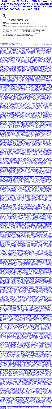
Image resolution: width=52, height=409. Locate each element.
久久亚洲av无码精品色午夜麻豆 (43, 188)
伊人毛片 (28, 291)
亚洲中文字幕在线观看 (46, 243)
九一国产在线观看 (44, 62)
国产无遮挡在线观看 (10, 197)
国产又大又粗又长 (8, 159)
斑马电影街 (13, 363)
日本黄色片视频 (30, 252)
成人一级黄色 (12, 234)
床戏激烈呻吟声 (5, 224)
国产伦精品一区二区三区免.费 (38, 323)
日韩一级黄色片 (16, 328)
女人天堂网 (18, 343)
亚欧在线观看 (28, 155)
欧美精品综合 (4, 227)
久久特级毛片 (37, 84)
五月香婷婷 (37, 364)
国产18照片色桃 (34, 217)
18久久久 (35, 280)
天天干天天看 (13, 125)
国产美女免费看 (38, 282)
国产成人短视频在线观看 (23, 244)
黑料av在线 (7, 357)
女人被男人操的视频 (21, 51)
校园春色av (44, 102)
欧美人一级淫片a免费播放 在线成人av (18, 163)
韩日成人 (32, 291)
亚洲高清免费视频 (40, 311)
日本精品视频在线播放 (28, 114)
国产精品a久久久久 (43, 374)
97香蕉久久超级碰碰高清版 (20, 130)
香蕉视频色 (30, 96)
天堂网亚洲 (7, 99)
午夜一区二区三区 (40, 163)
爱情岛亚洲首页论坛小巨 (17, 159)
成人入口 (30, 272)
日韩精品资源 (15, 53)
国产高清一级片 (30, 279)
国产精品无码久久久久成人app (27, 76)
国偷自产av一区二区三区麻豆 (22, 96)
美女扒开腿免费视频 (37, 308)
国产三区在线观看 (31, 103)
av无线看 (1, 402)
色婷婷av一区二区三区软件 (31, 214)
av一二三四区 (26, 57)
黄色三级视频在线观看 (20, 296)
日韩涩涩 (32, 186)
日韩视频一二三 (24, 69)
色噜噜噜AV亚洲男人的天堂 (22, 112)
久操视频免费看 (27, 172)
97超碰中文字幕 (48, 253)
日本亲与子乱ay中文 (30, 253)
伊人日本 (29, 170)
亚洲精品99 (28, 374)
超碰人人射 (7, 243)
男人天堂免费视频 (24, 265)
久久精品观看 (40, 324)
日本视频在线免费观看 (25, 204)
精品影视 (45, 107)
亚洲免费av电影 (40, 407)
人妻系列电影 (36, 209)
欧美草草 (15, 337)
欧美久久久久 (27, 118)
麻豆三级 (11, 324)
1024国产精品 (13, 103)
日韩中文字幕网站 (41, 180)
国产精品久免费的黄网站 (34, 381)
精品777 (37, 54)
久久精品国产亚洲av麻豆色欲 (35, 307)
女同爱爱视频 (31, 115)
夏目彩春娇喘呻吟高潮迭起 (37, 241)
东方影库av (15, 254)
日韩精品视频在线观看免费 (21, 125)
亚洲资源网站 (16, 102)
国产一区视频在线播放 (39, 176)
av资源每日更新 (11, 172)
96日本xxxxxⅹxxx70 (24, 173)
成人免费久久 (5, 280)
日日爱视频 (21, 81)
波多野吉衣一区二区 (11, 62)
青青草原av (2, 173)
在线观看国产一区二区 (6, 185)
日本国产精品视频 (29, 280)
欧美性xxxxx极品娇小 (27, 301)
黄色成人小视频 (46, 387)
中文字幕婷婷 (19, 98)
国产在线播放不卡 (34, 289)
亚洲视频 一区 (32, 71)
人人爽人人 (36, 231)
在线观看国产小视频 (11, 227)
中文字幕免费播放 (40, 140)
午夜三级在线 (17, 309)
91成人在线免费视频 (9, 93)
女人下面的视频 (40, 61)
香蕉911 (14, 319)
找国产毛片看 (43, 105)
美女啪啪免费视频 (26, 108)
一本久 (40, 209)
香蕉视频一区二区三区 (24, 134)
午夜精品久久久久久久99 (42, 121)
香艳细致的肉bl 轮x (8, 135)
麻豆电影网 (25, 107)
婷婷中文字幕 (16, 157)
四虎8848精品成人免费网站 (42, 50)
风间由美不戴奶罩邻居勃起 (10, 169)
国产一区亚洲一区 (28, 325)
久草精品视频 (25, 236)
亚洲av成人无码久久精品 (6, 398)
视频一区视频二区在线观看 (46, 200)
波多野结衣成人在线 (12, 305)
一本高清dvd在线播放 (47, 76)
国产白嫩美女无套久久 (42, 150)
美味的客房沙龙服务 (47, 78)
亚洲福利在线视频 (17, 324)
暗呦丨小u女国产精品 (13, 186)
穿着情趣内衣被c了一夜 (36, 301)
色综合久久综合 (30, 58)
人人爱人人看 (38, 352)
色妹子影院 (3, 256)
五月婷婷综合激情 (5, 66)
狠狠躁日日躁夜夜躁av (36, 75)
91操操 (35, 178)
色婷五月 (21, 68)
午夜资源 (25, 262)
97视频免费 (20, 272)
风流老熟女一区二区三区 (47, 71)
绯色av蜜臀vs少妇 (42, 310)
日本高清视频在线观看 (27, 149)
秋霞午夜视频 (22, 117)
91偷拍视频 (18, 265)
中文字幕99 (36, 245)
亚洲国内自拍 (8, 58)
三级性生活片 (12, 282)
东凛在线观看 (46, 344)
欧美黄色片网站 (5, 102)
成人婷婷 (27, 234)
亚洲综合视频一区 (30, 178)
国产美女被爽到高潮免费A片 (28, 250)
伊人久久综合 (40, 161)
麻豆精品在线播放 (19, 393)
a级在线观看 (31, 79)
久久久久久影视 (12, 385)
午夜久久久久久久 (36, 342)
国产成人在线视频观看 (14, 198)
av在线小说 (31, 95)
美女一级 (17, 52)
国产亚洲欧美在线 (29, 130)
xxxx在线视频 (35, 356)
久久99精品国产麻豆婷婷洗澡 (14, 77)
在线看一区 (22, 164)
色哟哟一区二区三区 (5, 118)
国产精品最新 (20, 60)
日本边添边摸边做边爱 (15, 143)
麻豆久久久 (13, 262)
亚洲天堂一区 (12, 215)
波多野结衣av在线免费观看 (45, 246)
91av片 (37, 172)
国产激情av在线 (32, 256)
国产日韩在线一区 (3, 47)
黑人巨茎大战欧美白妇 (18, 196)
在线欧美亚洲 (7, 71)
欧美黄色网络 (31, 265)
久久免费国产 (33, 49)
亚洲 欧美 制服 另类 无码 (19, 106)
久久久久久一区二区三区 (26, 213)
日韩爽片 (3, 60)
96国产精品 (18, 87)
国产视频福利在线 (30, 286)
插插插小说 (10, 251)
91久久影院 (15, 150)
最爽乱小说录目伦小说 (9, 75)
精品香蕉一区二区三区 (24, 346)
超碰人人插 (21, 151)
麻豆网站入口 (31, 346)
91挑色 (36, 302)
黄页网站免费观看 (30, 394)
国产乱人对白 (18, 348)
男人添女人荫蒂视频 (22, 167)
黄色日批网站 (37, 277)
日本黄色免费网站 (39, 224)
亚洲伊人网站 (42, 185)
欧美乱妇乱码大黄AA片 (14, 210)
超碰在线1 (25, 342)
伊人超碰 (9, 208)
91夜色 (41, 320)
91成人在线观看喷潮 (42, 365)
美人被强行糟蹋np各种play (9, 141)
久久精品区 (17, 400)
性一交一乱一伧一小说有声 (43, 264)
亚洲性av (16, 402)
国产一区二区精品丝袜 (12, 158)
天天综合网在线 (39, 372)
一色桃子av (22, 97)
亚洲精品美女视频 (21, 59)
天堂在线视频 (10, 240)
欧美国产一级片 (7, 143)
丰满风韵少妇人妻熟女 (41, 226)
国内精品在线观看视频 (15, 65)
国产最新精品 (22, 287)
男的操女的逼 (5, 205)
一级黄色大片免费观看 (7, 260)
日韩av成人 (21, 52)
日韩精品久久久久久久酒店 (17, 236)
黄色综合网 (42, 236)
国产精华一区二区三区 (10, 181)
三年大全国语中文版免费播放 (5, 98)
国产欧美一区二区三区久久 (6, 70)
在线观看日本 (2, 144)
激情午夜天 (30, 203)
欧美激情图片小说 (4, 334)
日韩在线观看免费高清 (37, 130)
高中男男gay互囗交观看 (15, 279)
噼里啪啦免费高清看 (18, 295)
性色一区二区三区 (39, 134)
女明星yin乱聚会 (12, 87)
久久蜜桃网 (24, 216)
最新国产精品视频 (33, 407)
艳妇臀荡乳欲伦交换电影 (16, 208)
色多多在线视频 (49, 185)
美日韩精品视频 (13, 96)
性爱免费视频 (15, 205)
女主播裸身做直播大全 (8, 151)
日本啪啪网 (13, 354)
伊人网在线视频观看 (27, 60)
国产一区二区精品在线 (7, 336)
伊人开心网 (16, 79)
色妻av (48, 316)
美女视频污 (31, 123)
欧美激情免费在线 (48, 72)
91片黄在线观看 (12, 214)
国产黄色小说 (6, 215)
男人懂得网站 (44, 272)
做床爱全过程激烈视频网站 (30, 97)
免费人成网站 (47, 388)
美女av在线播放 (24, 365)
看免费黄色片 (25, 379)
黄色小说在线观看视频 (39, 392)
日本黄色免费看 (21, 150)
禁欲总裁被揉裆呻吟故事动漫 (29, 219)
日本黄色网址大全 (19, 161)
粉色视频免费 (3, 378)
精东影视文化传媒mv (19, 114)
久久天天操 (15, 115)
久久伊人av (44, 130)
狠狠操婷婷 (45, 112)
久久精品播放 (8, 144)
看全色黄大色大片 (42, 56)
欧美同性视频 (45, 271)
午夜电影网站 (13, 71)
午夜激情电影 (5, 57)
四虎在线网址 (2, 250)
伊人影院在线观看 (42, 58)
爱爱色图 (44, 338)
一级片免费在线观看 (15, 185)
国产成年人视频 (44, 139)
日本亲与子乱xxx (23, 99)
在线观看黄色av (8, 245)
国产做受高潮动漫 (26, 122)
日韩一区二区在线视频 (8, 59)
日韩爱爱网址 (26, 334)
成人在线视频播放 (41, 228)
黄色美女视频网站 (41, 149)
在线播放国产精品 (15, 68)
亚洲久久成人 (26, 151)
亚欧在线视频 (10, 47)
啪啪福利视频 (29, 125)
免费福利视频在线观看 (44, 89)
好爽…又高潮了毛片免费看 (23, 72)
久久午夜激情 (28, 171)
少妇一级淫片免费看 (18, 177)
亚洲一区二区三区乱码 (40, 353)
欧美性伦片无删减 (10, 104)
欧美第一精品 (16, 152)
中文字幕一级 (3, 383)
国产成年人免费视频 (18, 107)
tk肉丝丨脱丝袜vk (33, 260)
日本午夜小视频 (12, 52)
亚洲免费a (26, 123)
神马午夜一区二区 (41, 196)
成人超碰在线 (39, 363)
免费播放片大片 (17, 162)
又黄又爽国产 (26, 393)
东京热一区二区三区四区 (33, 180)
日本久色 (18, 132)
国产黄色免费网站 (3, 132)
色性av (8, 164)
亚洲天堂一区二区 (6, 179)
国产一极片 (5, 182)
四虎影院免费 (46, 141)
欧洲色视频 (2, 71)
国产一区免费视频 (4, 314)
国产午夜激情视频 (39, 131)
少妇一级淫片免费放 (6, 199)
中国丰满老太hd (29, 215)
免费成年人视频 (15, 274)
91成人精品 (37, 346)
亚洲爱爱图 (18, 63)
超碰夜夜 (4, 203)
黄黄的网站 (3, 390)
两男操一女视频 (9, 231)
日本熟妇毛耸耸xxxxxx (32, 369)
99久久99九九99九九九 (19, 62)
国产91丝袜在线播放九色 (16, 109)
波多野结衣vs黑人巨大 (20, 78)
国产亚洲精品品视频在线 (21, 135)
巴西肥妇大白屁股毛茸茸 (12, 323)
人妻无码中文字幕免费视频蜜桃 (19, 189)
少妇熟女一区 (45, 356)
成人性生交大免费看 (39, 186)
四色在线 (32, 205)
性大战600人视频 (36, 53)
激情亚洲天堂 (47, 351)
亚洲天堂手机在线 (12, 314)
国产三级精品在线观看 (46, 355)
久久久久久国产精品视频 (31, 109)
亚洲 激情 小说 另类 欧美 (44, 378)
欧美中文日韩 (48, 204)
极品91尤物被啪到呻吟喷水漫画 (37, 60)
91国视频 (19, 158)
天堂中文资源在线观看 (20, 270)
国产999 (22, 320)
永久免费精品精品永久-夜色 (27, 298)
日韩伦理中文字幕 (13, 118)
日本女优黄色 (37, 251)
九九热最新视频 (32, 90)
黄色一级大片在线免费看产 (42, 99)
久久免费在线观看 (18, 168)
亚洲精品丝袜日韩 (30, 262)
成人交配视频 (35, 203)
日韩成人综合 (48, 228)
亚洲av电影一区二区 (31, 199)
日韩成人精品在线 (16, 47)
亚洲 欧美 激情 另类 (24, 309)
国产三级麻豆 (33, 225)
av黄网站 (20, 190)
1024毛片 (24, 385)
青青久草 (29, 249)
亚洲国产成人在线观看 (9, 196)
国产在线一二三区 (34, 297)
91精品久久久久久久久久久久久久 (32, 63)
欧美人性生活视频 (21, 209)
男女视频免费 (28, 302)
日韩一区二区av (38, 341)
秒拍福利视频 (46, 79)
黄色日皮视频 (3, 72)
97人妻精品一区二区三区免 (14, 243)
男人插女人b (49, 381)
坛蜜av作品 (24, 201)
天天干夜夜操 (25, 168)
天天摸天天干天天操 (40, 114)
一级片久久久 (36, 116)
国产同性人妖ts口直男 (19, 49)
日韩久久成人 (41, 203)
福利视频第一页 (12, 164)
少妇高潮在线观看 (42, 136)
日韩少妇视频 (28, 336)
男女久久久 (36, 56)
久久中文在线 (8, 387)
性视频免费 (21, 57)
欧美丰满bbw (4, 114)
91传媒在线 (12, 195)
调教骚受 (37, 310)
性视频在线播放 (45, 104)
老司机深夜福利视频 (29, 209)
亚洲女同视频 (49, 48)
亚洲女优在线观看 (39, 70)
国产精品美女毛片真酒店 (43, 117)
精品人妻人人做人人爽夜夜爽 (40, 160)
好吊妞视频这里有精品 (27, 85)
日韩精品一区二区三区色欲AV (40, 115)
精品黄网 (40, 347)
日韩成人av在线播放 (43, 170)
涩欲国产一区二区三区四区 (30, 105)
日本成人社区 (40, 227)
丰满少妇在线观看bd (13, 112)
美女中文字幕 (17, 99)
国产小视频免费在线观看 (30, 51)
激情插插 (40, 190)
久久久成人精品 (35, 142)
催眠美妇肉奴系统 (14, 81)
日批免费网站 (29, 389)
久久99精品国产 (27, 49)
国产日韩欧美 (23, 48)
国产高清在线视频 (39, 49)
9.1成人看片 (39, 102)
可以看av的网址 (14, 94)
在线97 (32, 336)
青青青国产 (25, 254)
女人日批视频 (43, 87)
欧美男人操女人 (17, 134)
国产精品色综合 (18, 226)
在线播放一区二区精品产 (39, 394)
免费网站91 (40, 79)
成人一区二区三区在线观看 (32, 328)
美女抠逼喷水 (44, 178)
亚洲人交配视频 (29, 401)
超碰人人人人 (21, 111)
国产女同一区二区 (9, 61)
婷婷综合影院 (48, 172)
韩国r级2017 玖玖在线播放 (28, 333)
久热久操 (36, 403)
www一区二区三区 (5, 67)
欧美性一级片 (2, 206)
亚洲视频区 (47, 180)
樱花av (27, 223)
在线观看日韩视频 (45, 167)
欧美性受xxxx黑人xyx (37, 397)
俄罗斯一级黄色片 (21, 256)
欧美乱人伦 (37, 72)
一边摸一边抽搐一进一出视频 (13, 123)
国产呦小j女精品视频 (31, 84)
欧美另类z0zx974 (9, 105)
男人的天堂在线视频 (9, 375)
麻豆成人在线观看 (9, 88)
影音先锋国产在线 (42, 219)
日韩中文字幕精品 (46, 320)
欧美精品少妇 (6, 86)
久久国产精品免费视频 (26, 93)
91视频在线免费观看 (21, 283)
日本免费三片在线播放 (40, 51)
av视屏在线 (25, 406)
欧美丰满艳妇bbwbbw (35, 88)
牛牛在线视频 (19, 319)
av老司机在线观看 (44, 133)
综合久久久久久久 (47, 134)
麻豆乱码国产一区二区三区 (38, 333)
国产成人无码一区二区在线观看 (17, 126)
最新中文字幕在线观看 (4, 261)
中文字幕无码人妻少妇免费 (28, 56)
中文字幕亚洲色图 (15, 171)
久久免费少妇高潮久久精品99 (38, 113)
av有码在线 (4, 259)
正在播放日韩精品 (19, 262)
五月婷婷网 (2, 201)
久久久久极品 (46, 206)
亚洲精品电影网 (23, 279)
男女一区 (19, 115)
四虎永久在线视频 (17, 255)
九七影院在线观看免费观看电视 (20, 253)
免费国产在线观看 (26, 54)
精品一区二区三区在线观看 (22, 337)
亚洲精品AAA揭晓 (42, 172)
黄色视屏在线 (11, 136)
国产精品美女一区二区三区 (33, 198)
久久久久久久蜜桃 (23, 210)
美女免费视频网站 (27, 200)
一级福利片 (20, 85)
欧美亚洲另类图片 (39, 398)
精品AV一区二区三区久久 (34, 152)
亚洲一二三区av (14, 60)
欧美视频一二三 (7, 269)
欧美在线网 (21, 292)
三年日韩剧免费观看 (4, 148)
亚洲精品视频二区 (21, 364)
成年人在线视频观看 (37, 48)
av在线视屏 (2, 135)
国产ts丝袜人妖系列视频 (6, 63)
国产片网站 (2, 243)
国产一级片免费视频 (23, 378)
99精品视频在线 (3, 164)
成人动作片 (10, 254)
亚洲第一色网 (43, 48)
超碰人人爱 (34, 401)
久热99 (24, 302)
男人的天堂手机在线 (33, 140)
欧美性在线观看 (48, 67)
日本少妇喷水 (34, 348)
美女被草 (13, 387)
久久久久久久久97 (31, 107)
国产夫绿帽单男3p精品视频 (22, 344)
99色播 (27, 145)
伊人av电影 (45, 142)
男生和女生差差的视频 (32, 337)
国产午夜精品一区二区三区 (8, 293)
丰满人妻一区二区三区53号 (31, 65)
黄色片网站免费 (6, 209)
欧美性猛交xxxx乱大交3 (34, 118)
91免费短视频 (14, 56)
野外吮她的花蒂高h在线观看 (31, 143)
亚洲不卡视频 (37, 95)
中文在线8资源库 (46, 360)
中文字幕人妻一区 (46, 380)
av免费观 (47, 173)
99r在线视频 (9, 97)
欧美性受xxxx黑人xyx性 (30, 70)
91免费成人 (7, 226)
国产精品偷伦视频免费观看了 (29, 281)
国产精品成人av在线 (15, 144)
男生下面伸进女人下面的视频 (26, 363)
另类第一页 (19, 121)
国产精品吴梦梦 (23, 143)
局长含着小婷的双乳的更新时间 (35, 235)
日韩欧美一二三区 (45, 352)
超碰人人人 (42, 277)
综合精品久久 (31, 259)
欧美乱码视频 (12, 49)
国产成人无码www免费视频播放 (26, 113)
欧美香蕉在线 (22, 61)
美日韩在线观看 (39, 167)
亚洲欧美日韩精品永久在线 (13, 341)
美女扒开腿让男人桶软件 (16, 69)
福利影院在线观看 (36, 287)
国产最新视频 (6, 327)
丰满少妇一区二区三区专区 (40, 66)
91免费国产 (12, 99)
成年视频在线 (46, 145)
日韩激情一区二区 (5, 139)
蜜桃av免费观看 (20, 277)
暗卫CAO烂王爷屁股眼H (35, 80)
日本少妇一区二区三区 (24, 152)
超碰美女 (33, 302)
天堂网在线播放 (4, 253)
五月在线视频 (12, 226)
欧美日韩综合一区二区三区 (37, 300)
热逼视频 (46, 362)
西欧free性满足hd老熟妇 (39, 145)
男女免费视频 (38, 232)
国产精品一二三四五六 (47, 242)
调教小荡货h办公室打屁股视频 (25, 80)
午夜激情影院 (9, 401)
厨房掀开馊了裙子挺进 (37, 104)
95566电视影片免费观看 (18, 315)
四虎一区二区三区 (7, 363)
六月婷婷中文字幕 (25, 140)
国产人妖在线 (20, 94)
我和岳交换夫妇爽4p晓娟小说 (41, 86)
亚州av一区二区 (38, 243)
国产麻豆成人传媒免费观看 (29, 62)
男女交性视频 (45, 189)
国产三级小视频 (14, 283)
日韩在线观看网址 (47, 394)
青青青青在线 (5, 335)
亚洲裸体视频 (20, 56)
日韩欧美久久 (41, 126)
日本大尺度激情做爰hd (26, 98)
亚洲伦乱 (5, 307)
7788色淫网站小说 (15, 117)
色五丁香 (17, 57)
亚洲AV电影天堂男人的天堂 (28, 133)
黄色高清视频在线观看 (17, 160)
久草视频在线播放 (35, 127)
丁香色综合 (19, 90)
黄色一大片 (9, 170)
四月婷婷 (35, 121)
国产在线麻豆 (7, 103)
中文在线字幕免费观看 (4, 300)
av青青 (1, 124)
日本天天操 (49, 58)
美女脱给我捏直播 (3, 208)
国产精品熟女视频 (35, 315)
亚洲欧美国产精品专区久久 (9, 194)
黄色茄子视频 (29, 384)
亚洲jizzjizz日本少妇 (33, 144)
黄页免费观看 (21, 180)
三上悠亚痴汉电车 (39, 112)
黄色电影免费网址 (23, 249)
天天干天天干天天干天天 (15, 241)
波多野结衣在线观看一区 (7, 76)
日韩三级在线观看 (42, 159)
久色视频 (19, 58)
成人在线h (44, 263)
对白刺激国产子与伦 (40, 362)
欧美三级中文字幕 (18, 136)
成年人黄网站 (28, 300)
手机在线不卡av (11, 374)
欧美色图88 (11, 180)
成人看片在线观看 (26, 362)
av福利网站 (22, 105)
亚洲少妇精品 (10, 253)
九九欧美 (3, 107)
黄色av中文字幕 (22, 318)
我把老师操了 (23, 63)
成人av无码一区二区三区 (6, 190)
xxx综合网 (21, 102)
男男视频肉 (2, 93)
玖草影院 (16, 397)
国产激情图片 (29, 104)
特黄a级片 (24, 177)
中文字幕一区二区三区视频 (11, 54)
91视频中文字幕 (46, 164)
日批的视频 (49, 305)
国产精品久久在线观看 (33, 196)
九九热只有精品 (10, 111)
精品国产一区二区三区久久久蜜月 (22, 71)
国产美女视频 (9, 287)
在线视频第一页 (24, 324)
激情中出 (6, 360)
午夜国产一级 (4, 56)
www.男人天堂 (23, 77)
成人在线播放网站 (45, 302)
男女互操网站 (35, 161)
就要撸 (46, 157)
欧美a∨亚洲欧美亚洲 (17, 93)
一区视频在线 (31, 244)
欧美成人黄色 (42, 319)
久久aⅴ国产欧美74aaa (42, 283)
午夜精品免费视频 (39, 225)
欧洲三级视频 (9, 68)
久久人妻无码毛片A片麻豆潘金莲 (42, 109)
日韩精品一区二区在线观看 (16, 233)
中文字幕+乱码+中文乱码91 (10, 89)
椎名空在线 (32, 160)
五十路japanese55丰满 (29, 111)
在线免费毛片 (21, 79)
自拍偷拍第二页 (14, 190)
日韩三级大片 (30, 210)
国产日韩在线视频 (12, 124)
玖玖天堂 (41, 116)
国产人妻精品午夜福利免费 (12, 145)
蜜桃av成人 (29, 201)
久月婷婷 (25, 81)
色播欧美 (12, 106)
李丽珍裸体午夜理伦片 (42, 132)
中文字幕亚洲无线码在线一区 (27, 121)
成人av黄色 (27, 381)
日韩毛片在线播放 (10, 307)
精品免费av (45, 300)
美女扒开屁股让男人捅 (38, 78)
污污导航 (11, 108)
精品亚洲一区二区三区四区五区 (31, 106)
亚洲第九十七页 (49, 205)
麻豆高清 (45, 314)
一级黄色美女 (31, 173)
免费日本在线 (37, 68)
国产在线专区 (5, 341)
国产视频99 (22, 123)
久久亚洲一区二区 (28, 117)
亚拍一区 (12, 191)
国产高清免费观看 (40, 106)
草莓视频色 (50, 233)
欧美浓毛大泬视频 (5, 50)
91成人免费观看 (47, 342)
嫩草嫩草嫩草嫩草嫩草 (12, 351)
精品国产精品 (37, 335)
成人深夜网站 (11, 224)
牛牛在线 (46, 259)
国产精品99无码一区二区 (39, 259)
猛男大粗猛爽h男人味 (39, 262)
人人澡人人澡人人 (35, 126)
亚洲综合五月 (5, 124)
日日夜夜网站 (48, 123)
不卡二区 (41, 54)
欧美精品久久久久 (47, 292)
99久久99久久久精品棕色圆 (31, 299)
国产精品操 (4, 237)
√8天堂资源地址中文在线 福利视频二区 (39, 85)
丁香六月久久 (5, 52)
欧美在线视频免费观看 (10, 130)
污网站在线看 (8, 292)
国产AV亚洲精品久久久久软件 (20, 142)
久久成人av (41, 208)
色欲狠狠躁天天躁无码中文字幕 (7, 242)
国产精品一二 (26, 102)
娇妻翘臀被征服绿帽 (12, 90)
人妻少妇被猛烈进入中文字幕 (12, 85)
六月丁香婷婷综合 (14, 310)
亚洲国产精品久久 (10, 79)
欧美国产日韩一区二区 (11, 132)
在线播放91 (7, 389)
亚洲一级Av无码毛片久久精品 (45, 95)
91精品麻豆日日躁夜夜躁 (39, 351)
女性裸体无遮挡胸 (18, 394)
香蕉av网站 (27, 79)
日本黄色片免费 (33, 288)
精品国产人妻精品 (14, 72)
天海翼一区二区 (42, 173)
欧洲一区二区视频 (27, 127)
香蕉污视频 (25, 403)
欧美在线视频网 (44, 402)
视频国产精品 (18, 89)
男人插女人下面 (29, 48)
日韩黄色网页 (34, 213)
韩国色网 (36, 150)
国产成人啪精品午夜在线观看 (36, 108)
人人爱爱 (2, 59)
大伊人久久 (21, 141)
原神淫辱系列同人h (30, 77)
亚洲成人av (41, 297)
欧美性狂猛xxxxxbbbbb (8, 150)
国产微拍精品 (33, 233)
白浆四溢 (16, 181)
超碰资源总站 (5, 95)
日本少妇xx (9, 247)
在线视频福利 (5, 123)
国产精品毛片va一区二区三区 (10, 204)
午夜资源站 (6, 214)
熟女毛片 (45, 81)
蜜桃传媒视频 (33, 54)
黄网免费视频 (5, 87)
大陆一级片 (16, 380)
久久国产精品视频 (18, 286)
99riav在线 (47, 277)
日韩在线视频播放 (37, 122)
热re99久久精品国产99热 (38, 250)
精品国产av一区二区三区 (23, 269)
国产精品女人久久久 (14, 133)
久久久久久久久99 (40, 217)
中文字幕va (40, 142)
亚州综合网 (28, 289)
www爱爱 (45, 297)
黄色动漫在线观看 (27, 320)
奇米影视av (17, 113)
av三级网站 (11, 102)
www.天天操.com (44, 307)
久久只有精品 (23, 357)
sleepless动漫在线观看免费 (44, 269)
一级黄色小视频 (44, 235)
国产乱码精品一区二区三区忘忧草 (6, 160)
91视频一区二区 (3, 62)
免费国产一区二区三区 (30, 310)
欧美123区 (22, 87)
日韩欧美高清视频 (4, 112)
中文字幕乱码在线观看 (47, 70)
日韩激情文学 (26, 335)
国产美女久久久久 (17, 298)
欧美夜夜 (18, 273)
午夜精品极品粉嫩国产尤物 (29, 380)
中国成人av (45, 241)
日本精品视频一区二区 (44, 118)
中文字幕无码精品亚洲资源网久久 (39, 151)
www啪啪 (45, 280)
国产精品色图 (35, 117)
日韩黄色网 (36, 253)
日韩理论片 (47, 222)
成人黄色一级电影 (43, 63)
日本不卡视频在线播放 (44, 287)
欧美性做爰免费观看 (36, 87)
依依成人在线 (10, 223)
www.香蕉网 (30, 162)
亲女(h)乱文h (12, 154)
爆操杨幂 (26, 180)
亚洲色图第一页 (32, 306)
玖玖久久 (27, 163)
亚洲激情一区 (4, 133)
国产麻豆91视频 (20, 54)
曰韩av (12, 400)
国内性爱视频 (14, 58)
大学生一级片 (6, 154)
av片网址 (37, 378)
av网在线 (9, 288)
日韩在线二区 (40, 143)
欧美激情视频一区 (25, 383)
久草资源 (29, 375)
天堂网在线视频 (23, 65)
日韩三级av (31, 334)
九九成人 (31, 399)
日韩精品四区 (17, 307)
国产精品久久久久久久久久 (22, 188)
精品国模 (46, 288)
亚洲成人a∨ (47, 98)
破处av (35, 265)
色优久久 (1, 150)
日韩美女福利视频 (22, 223)
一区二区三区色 (8, 400)
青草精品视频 (36, 58)
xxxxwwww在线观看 (26, 206)
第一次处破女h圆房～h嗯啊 (8, 235)
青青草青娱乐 (18, 345)
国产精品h (24, 305)
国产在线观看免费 (22, 293)
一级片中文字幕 (48, 210)
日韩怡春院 (39, 265)
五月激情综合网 (6, 122)
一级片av (4, 104)
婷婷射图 (4, 53)
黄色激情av (46, 234)
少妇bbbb (36, 79)
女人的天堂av (13, 116)
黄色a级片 (17, 374)
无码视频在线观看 (4, 167)
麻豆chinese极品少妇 (24, 224)
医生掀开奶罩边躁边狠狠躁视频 (43, 195)
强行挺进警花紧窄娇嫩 (6, 153)
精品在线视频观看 (37, 355)
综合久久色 (17, 141)
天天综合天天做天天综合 (31, 86)
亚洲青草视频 (46, 116)
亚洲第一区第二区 (39, 177)
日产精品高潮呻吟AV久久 (10, 113)
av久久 (13, 286)
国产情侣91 (20, 342)
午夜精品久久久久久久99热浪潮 (43, 369)
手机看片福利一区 (12, 127)
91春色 (26, 59)
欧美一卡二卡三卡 (25, 89)
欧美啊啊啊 (48, 144)
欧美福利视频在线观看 (26, 159)
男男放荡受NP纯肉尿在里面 (34, 89)
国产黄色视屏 (21, 50)
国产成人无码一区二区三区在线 (7, 152)
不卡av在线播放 (5, 273)
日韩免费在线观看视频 (6, 80)
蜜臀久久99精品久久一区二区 (12, 318)
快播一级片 (44, 122)
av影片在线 (13, 63)
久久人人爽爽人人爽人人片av (11, 51)
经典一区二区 (15, 308)
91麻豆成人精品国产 (12, 182)
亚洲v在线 (30, 164)
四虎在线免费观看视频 (11, 218)
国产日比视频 (6, 324)
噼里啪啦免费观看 (20, 186)
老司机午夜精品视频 (32, 169)
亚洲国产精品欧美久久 (24, 338)
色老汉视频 (35, 125)
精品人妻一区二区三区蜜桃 (18, 176)
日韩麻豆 (38, 337)
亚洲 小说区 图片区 (13, 84)
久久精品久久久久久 (4, 255)
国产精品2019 (46, 203)
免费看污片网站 (14, 188)
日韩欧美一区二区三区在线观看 (40, 123)
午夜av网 (9, 272)
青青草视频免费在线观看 (26, 207)
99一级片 (36, 244)
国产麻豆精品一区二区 (39, 107)
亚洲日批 (11, 379)
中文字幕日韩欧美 (31, 112)
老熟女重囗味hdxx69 (29, 270)
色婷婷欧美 (45, 224)
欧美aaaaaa (20, 383)
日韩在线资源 (47, 57)
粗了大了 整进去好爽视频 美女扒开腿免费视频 (40, 155)
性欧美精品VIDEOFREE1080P (8, 140)
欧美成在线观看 (11, 162)
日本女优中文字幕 (10, 142)
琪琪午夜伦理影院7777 (9, 107)
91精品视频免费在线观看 (14, 122)
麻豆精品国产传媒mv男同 (28, 53)
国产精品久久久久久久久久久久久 (37, 93)
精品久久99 (37, 105)
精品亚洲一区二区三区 (39, 326)
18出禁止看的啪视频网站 (7, 171)
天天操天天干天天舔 (16, 291)
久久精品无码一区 (26, 160)
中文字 (29, 88)
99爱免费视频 (17, 338)
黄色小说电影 (24, 226)
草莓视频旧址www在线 (4, 382)
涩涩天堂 (38, 236)
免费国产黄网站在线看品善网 (45, 290)
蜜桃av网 (34, 134)
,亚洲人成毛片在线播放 (35, 357)
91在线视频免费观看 (5, 108)
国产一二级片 (15, 88)
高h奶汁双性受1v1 (16, 105)
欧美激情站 (34, 181)
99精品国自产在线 (33, 57)
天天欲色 (20, 133)
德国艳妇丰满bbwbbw (35, 249)
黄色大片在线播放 (45, 52)
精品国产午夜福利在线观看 (28, 68)
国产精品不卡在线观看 (30, 240)
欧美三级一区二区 (44, 361)
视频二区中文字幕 (44, 232)
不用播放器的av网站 (16, 336)
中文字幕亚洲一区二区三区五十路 (19, 252)
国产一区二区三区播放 (39, 81)
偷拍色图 (38, 200)
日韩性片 (8, 256)
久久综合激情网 (38, 261)
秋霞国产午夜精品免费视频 (46, 308)
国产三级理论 (13, 297)
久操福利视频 (11, 177)
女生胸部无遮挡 (26, 95)
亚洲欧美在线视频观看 (25, 154)
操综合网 (36, 286)
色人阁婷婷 (35, 141)
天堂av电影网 (8, 250)
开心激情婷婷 (3, 292)
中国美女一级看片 (24, 169)
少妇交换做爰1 (24, 178)
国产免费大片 (36, 154)
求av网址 (35, 111)
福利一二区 (11, 261)
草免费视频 (17, 399)
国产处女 (46, 197)
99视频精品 (35, 379)
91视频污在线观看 (47, 385)
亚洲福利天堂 (30, 190)
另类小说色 (16, 228)
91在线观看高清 (7, 125)
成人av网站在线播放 (18, 302)
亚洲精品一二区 (9, 53)
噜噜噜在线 (19, 204)
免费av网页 (10, 360)
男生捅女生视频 (16, 251)
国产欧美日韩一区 (37, 133)
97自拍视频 (46, 250)
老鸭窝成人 (12, 356)
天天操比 (13, 217)
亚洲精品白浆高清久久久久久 (22, 103)
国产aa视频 (12, 86)
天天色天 (42, 210)
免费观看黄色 (6, 299)
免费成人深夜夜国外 (6, 283)
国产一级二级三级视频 (47, 97)
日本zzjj (21, 122)
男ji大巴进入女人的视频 (6, 94)
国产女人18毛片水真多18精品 (23, 260)
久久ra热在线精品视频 (15, 320)
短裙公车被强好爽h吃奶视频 (10, 316)
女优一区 (20, 205)
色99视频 (48, 87)
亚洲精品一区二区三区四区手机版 (27, 278)
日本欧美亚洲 (35, 149)
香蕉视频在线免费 (13, 344)
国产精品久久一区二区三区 (29, 66)
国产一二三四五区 (28, 222)
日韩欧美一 (9, 301)
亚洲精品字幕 (8, 60)
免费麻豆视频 (11, 255)
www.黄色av (32, 172)
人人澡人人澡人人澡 (5, 195)
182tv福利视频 (22, 185)
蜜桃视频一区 (25, 187)
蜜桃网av (1, 194)
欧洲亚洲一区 (5, 251)
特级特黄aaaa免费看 (20, 127)
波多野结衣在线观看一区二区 (40, 336)
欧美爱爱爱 (23, 214)
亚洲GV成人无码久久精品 (44, 318)
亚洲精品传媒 (31, 145)
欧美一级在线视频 (43, 53)
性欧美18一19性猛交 (32, 69)
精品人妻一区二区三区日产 (36, 52)
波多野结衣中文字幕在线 (32, 99)
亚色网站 (10, 205)
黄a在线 (24, 94)
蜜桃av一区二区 (16, 61)
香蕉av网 (16, 195)
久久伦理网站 (26, 144)
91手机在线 (14, 98)
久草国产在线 (26, 131)
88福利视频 (39, 254)
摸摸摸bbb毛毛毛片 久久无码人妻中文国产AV (21, 231)
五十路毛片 (30, 290)
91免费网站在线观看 (7, 393)
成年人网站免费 (31, 326)
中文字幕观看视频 (11, 168)
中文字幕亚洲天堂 (40, 65)
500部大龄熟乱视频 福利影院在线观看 (12, 346)
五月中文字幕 (29, 356)
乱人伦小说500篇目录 (18, 75)
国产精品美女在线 (41, 125)
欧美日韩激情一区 (9, 295)
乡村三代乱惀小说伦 (19, 387)
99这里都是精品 (6, 234)
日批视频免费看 (30, 191)
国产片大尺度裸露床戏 (19, 148)
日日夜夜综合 (23, 58)
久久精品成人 (17, 154)
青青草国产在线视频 (19, 131)
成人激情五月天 (40, 344)
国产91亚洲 (30, 188)
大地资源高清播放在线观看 (10, 296)
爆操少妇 (43, 77)
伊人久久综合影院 (36, 319)
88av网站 (5, 162)
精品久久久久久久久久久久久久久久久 (34, 255)
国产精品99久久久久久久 (47, 298)
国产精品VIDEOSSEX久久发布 (45, 198)
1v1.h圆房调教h (47, 49)
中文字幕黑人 (15, 260)
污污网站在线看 (48, 149)
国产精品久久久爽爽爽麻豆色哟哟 (10, 381)
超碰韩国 (26, 50)
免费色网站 (14, 332)
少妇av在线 (24, 332)
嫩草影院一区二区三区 (13, 335)
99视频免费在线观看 (14, 209)
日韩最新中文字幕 (29, 242)
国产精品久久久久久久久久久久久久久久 (30, 194)
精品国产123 (7, 241)
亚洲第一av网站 (43, 270)
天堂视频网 (34, 200)
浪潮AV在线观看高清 (15, 288)
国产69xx (26, 164)
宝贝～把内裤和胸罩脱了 (44, 201)
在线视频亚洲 (15, 244)
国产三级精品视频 (44, 124)
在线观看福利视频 (24, 47)
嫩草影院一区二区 (6, 106)
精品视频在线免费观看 (4, 77)
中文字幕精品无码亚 (30, 347)
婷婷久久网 (4, 329)
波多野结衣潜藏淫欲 (47, 398)
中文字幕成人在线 (36, 96)
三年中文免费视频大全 (44, 88)
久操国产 (1, 299)
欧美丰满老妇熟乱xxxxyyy (23, 139)
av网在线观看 (42, 253)
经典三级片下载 (13, 246)
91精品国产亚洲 (9, 207)
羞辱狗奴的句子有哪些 (39, 296)
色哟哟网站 (46, 158)
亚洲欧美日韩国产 (47, 225)
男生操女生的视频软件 (22, 84)
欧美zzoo (30, 236)
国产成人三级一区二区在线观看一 (36, 206)
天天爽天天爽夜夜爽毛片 (39, 354)
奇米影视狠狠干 (36, 391)
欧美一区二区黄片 (4, 127)
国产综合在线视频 (38, 338)
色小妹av (8, 298)
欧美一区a (12, 298)
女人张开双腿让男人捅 (35, 182)
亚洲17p (8, 133)
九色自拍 (44, 255)
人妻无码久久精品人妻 (44, 391)
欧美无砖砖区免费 (38, 218)
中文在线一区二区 (34, 159)
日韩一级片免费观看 (31, 158)
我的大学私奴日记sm (10, 397)
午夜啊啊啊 (29, 142)
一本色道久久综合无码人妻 (42, 111)
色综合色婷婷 (35, 215)
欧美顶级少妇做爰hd (21, 145)
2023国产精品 (31, 148)
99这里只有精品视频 (44, 148)
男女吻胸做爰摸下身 (35, 318)
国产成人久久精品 (29, 314)
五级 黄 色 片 (9, 353)
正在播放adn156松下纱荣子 (43, 94)
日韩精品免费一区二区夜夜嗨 (14, 384)
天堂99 (2, 210)
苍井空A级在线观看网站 (20, 227)
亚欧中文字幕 (18, 214)
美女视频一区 (44, 233)
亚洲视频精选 (23, 361)
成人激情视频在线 (16, 173)
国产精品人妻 (37, 148)
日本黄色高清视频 (4, 78)
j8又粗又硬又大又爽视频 (6, 81)
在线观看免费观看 (24, 170)
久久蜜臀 (6, 265)
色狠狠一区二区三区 (29, 78)
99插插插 (21, 144)
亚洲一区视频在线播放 (23, 88)
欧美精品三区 (7, 173)
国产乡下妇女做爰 (23, 328)
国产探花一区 (23, 158)
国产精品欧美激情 (6, 116)
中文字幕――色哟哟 (14, 139)
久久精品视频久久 (32, 131)
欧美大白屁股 (11, 222)
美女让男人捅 (7, 65)
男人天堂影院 (5, 249)
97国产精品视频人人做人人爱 (13, 249)
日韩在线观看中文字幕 (44, 96)
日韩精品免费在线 (32, 372)
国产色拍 (24, 300)
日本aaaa (21, 219)
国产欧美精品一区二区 (37, 298)
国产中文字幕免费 (46, 215)
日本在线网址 (30, 324)
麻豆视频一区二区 (12, 78)
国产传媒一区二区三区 (47, 61)
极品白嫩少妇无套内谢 (16, 70)
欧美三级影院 (34, 361)
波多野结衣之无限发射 (20, 246)
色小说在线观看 (43, 315)
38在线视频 (9, 56)
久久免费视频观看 (12, 265)
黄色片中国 (24, 286)
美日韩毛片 (36, 269)
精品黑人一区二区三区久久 (34, 185)
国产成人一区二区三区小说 (24, 195)
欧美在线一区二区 (14, 80)
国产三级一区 (47, 293)
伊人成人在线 (37, 157)
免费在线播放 (30, 402)
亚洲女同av (21, 251)
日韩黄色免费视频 (4, 222)
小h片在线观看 (16, 306)
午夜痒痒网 (41, 127)
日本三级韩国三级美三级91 (6, 366)
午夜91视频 (7, 198)
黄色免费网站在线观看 (46, 218)
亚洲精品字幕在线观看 (4, 49)
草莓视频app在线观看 (28, 141)
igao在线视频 (24, 255)
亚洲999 (3, 289)
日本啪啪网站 (43, 251)
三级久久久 (27, 311)
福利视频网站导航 (16, 219)
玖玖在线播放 (37, 62)
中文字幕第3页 (20, 280)
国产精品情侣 (29, 316)
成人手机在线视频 (44, 171)
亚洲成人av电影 (47, 392)
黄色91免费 (21, 53)
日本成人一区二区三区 (24, 306)
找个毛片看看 (16, 390)
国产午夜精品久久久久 (14, 50)
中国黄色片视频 (38, 77)
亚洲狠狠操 (48, 343)
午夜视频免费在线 (20, 182)
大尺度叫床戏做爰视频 (43, 152)
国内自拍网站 (25, 196)
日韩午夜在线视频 (24, 90)
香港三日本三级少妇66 (39, 158)
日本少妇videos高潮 (48, 296)
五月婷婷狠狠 (34, 171)
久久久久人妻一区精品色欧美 (41, 47)
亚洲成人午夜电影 (41, 204)
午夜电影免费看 (42, 293)
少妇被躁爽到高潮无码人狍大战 (14, 232)
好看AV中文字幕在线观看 (33, 309)
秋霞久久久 (23, 197)
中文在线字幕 (26, 292)
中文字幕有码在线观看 (29, 116)
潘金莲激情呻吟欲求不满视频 (25, 273)
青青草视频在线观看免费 (13, 369)
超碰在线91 (23, 345)
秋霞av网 (27, 256)
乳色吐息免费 (22, 401)
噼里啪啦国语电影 (31, 47)
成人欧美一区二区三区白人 (34, 370)
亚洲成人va (42, 72)
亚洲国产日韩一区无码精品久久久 (13, 48)
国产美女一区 (25, 259)
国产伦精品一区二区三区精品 (16, 206)
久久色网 (35, 162)
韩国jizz (4, 301)
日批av (31, 134)
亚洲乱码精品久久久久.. (25, 67)
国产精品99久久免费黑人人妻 (33, 59)
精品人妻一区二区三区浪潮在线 (20, 104)
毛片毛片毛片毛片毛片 (46, 108)
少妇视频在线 (10, 380)
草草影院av (7, 344)
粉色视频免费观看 (27, 52)
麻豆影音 (32, 122)
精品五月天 (23, 70)
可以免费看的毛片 (18, 194)
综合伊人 (14, 135)
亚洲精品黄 (19, 297)
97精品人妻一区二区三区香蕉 (41, 169)
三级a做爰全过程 (11, 148)
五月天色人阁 (32, 72)
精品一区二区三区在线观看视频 (33, 216)
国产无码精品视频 (16, 97)
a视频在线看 (17, 153)
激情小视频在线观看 (41, 144)
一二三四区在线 (23, 199)
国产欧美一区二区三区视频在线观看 (40, 316)
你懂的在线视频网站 (23, 228)
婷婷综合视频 (2, 155)
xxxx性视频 (36, 136)
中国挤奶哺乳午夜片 (9, 244)
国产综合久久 (40, 141)
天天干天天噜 (20, 301)
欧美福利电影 (20, 254)
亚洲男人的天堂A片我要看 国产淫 (45, 245)
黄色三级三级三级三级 (37, 317)
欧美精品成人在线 (17, 197)
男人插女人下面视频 (30, 135)
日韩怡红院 (13, 155)
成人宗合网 (35, 164)
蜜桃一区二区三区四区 (37, 76)
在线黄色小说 (23, 291)
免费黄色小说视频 (39, 97)
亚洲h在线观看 (22, 171)
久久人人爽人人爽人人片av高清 (17, 179)
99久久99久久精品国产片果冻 (29, 124)
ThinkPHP (4, 42)
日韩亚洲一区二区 (42, 381)
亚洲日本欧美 (43, 84)
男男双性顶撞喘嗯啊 (24, 132)
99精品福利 (34, 61)
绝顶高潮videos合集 (10, 216)
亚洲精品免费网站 (43, 240)
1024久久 (34, 236)
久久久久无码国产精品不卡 (29, 277)
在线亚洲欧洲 (2, 130)
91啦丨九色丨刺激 (32, 223)
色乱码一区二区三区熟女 (15, 199)
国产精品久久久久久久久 (27, 317)
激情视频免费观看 (11, 57)
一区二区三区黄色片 (33, 50)
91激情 (34, 114)
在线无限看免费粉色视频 (19, 222)
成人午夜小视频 (8, 201)
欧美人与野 (8, 72)
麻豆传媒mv (42, 68)
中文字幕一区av (21, 407)
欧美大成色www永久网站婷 (40, 90)
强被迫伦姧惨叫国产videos (29, 251)
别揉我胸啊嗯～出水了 (24, 264)
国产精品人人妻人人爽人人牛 (42, 69)
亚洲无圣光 (36, 173)
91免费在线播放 (10, 259)
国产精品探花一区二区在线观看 (6, 291)
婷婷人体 (38, 320)
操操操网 (39, 171)
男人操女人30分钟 (23, 375)
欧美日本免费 (5, 189)
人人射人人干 (7, 126)
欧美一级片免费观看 (20, 116)
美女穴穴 (31, 154)
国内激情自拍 (23, 153)
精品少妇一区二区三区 (6, 69)
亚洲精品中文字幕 (30, 81)
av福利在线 (42, 67)
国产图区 (18, 398)
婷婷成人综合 (6, 84)
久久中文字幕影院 (9, 328)
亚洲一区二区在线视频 (12, 95)
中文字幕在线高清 (10, 228)
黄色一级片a (20, 406)
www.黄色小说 (29, 332)
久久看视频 (26, 148)
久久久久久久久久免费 (30, 351)
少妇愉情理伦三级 (34, 388)
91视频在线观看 (39, 71)
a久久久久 (15, 59)
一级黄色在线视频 (24, 162)
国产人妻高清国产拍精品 (5, 187)
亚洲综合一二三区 (33, 179)
